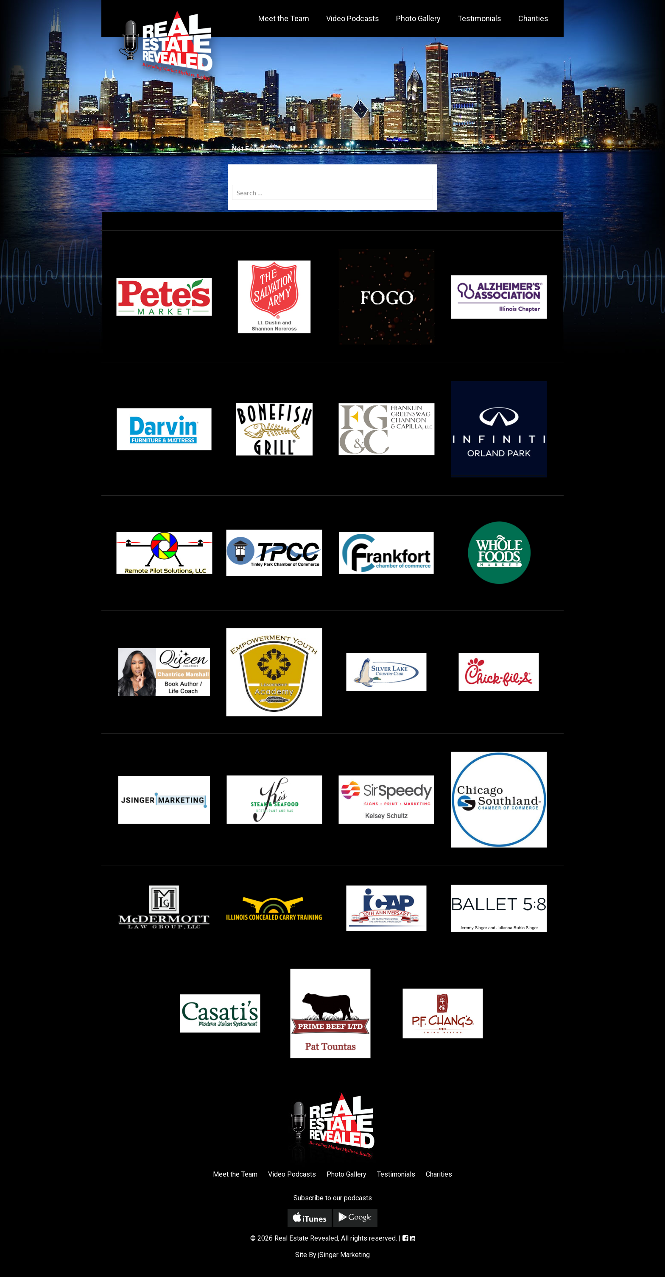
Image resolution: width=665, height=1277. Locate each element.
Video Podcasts (352, 18)
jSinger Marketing (344, 1255)
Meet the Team (283, 18)
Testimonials (479, 18)
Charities (533, 18)
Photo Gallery (418, 18)
